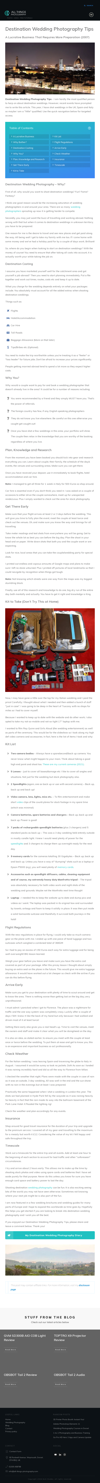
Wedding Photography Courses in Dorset (71, 1428)
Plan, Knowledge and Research (29, 159)
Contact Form (15, 1451)
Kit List (57, 136)
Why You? (18, 153)
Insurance (59, 159)
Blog (7, 1425)
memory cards (65, 867)
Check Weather (62, 153)
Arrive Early (60, 148)
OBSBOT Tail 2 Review (20, 1375)
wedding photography (40, 1187)
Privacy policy (11, 1431)
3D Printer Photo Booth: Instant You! (68, 1419)
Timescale (59, 165)
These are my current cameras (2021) (63, 764)
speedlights (17, 843)
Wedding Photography (15, 1422)
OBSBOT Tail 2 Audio (69, 1375)
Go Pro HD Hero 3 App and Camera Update (72, 1437)
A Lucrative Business (23, 136)
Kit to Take (18, 170)
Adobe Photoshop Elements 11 (66, 1424)
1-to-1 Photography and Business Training (71, 1433)
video (20, 802)
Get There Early (21, 165)
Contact (8, 1428)
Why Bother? (20, 142)
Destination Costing (23, 148)
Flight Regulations (63, 142)
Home (8, 1419)
